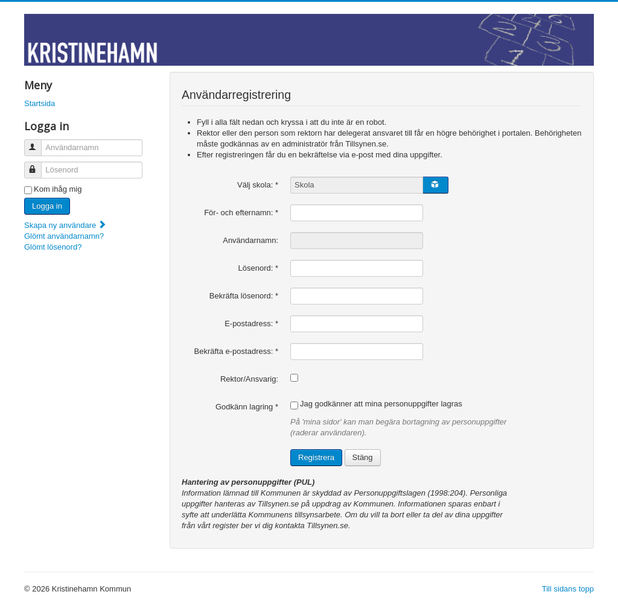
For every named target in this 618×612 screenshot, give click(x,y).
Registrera (316, 457)
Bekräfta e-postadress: (236, 351)
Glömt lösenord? (52, 246)
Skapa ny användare (65, 225)
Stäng (362, 457)
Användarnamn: (250, 240)
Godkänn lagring (246, 406)
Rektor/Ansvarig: (249, 378)
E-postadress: (251, 323)
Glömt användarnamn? (64, 236)
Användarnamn (38, 142)
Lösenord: (258, 268)
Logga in (47, 205)
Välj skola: (257, 184)
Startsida (39, 103)
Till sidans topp (568, 588)
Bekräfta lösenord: (243, 295)
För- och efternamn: (241, 212)
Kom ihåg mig (57, 189)
